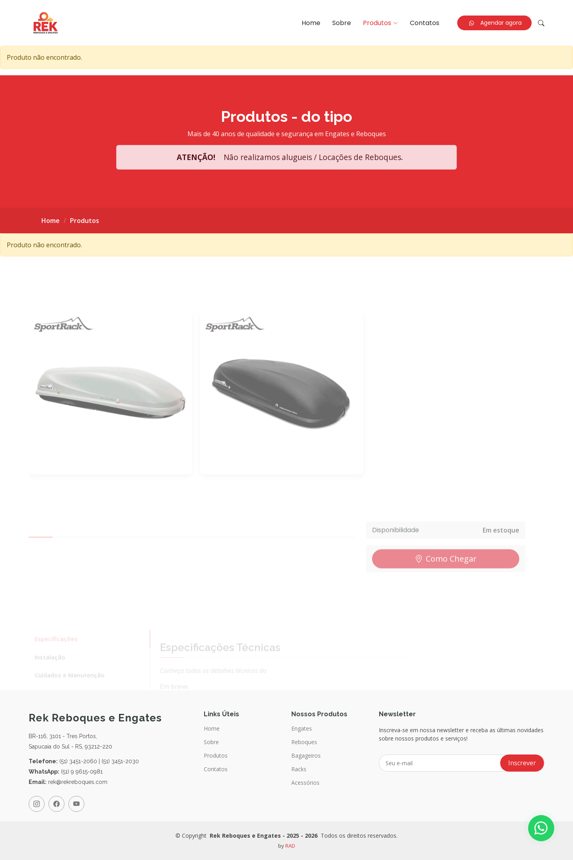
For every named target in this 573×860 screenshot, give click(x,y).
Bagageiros (306, 755)
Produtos (216, 755)
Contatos (424, 22)
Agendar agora (495, 23)
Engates (301, 728)
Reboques (304, 742)
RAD (290, 845)
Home (311, 22)
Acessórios (305, 783)
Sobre (341, 22)
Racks (298, 769)
